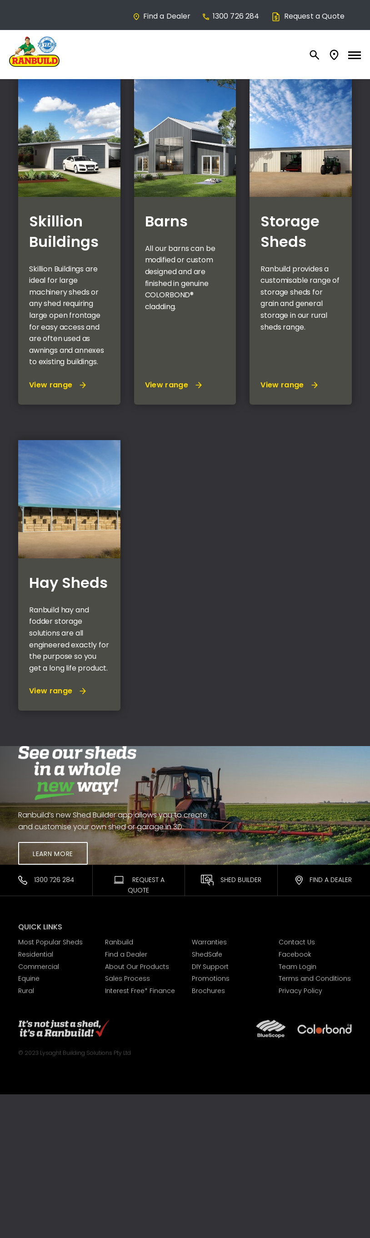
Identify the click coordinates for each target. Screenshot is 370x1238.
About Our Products (137, 964)
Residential (35, 952)
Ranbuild (119, 940)
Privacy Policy (300, 988)
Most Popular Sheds (50, 940)
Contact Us (297, 940)
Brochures (208, 988)
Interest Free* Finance (140, 988)
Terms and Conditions (315, 976)
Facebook (295, 952)
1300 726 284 (231, 16)
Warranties (209, 940)
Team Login (297, 964)
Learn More (53, 853)
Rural (26, 988)
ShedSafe (207, 952)
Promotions (211, 976)
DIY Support (210, 964)
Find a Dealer (161, 16)
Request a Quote (307, 16)
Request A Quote (138, 885)
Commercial (38, 964)
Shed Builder (231, 880)
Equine (29, 976)
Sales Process (127, 976)
